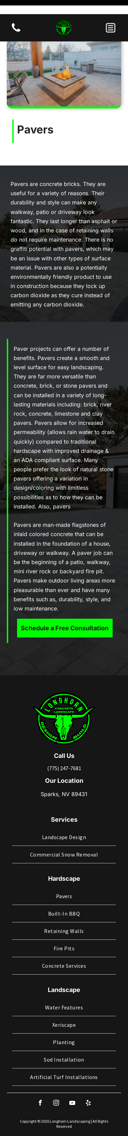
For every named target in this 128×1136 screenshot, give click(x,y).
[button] (110, 13)
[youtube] (72, 1079)
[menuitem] (64, 812)
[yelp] (88, 1079)
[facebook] (39, 1079)
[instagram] (56, 1079)
